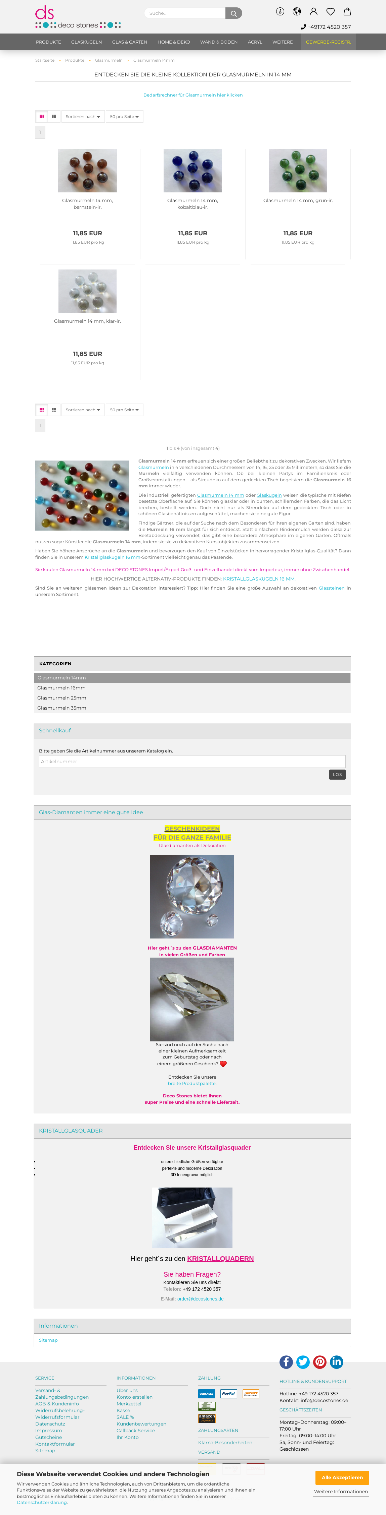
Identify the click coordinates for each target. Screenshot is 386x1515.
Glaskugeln (86, 42)
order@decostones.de (200, 1298)
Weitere (282, 42)
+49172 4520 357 (326, 27)
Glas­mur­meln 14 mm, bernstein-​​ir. (87, 203)
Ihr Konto (128, 1437)
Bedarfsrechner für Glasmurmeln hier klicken (193, 95)
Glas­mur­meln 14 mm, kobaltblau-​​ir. (192, 203)
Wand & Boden (219, 42)
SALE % (125, 1417)
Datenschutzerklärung (42, 1502)
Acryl (255, 42)
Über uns (127, 1390)
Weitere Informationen (341, 1492)
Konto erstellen (135, 1397)
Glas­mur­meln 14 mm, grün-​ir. (298, 200)
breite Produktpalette (192, 1083)
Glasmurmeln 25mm (61, 698)
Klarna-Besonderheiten (225, 1443)
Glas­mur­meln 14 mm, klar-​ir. (87, 321)
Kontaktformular (55, 1444)
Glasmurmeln (153, 467)
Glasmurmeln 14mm (62, 678)
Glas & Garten (129, 42)
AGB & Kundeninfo (57, 1404)
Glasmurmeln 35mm (61, 708)
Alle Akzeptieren (342, 1477)
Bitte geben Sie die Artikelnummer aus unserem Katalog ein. (106, 750)
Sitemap (48, 1340)
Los (337, 774)
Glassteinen (332, 588)
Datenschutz (50, 1424)
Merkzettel (129, 1404)
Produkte (48, 42)
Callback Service (136, 1431)
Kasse (123, 1410)
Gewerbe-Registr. (328, 42)
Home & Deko (174, 42)
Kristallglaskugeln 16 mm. (259, 579)
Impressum (48, 1431)
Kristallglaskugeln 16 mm (112, 557)
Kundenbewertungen (141, 1424)
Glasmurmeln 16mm (61, 688)
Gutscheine (48, 1437)
